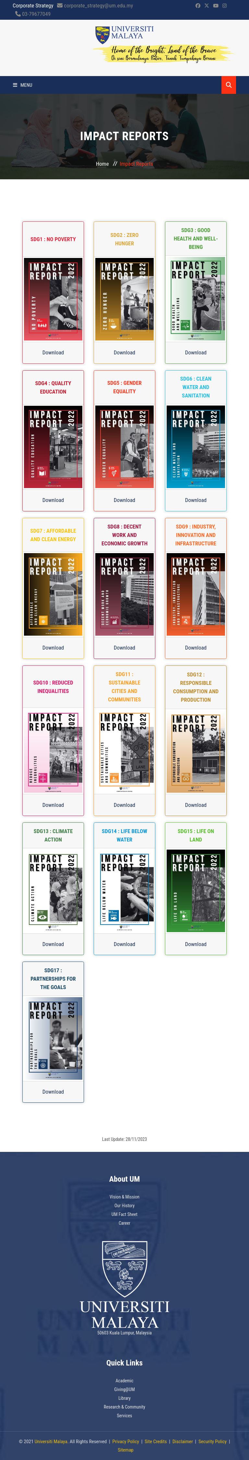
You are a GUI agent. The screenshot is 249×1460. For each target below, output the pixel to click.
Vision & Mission (124, 1196)
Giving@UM (124, 1389)
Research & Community (124, 1407)
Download (53, 352)
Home (102, 164)
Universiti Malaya (51, 1441)
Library (124, 1398)
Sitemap (126, 1450)
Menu (22, 85)
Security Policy (212, 1441)
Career (124, 1223)
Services (124, 1415)
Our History (124, 1205)
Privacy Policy (126, 1441)
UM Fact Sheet (124, 1214)
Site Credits (156, 1441)
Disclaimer (182, 1441)
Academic (125, 1380)
